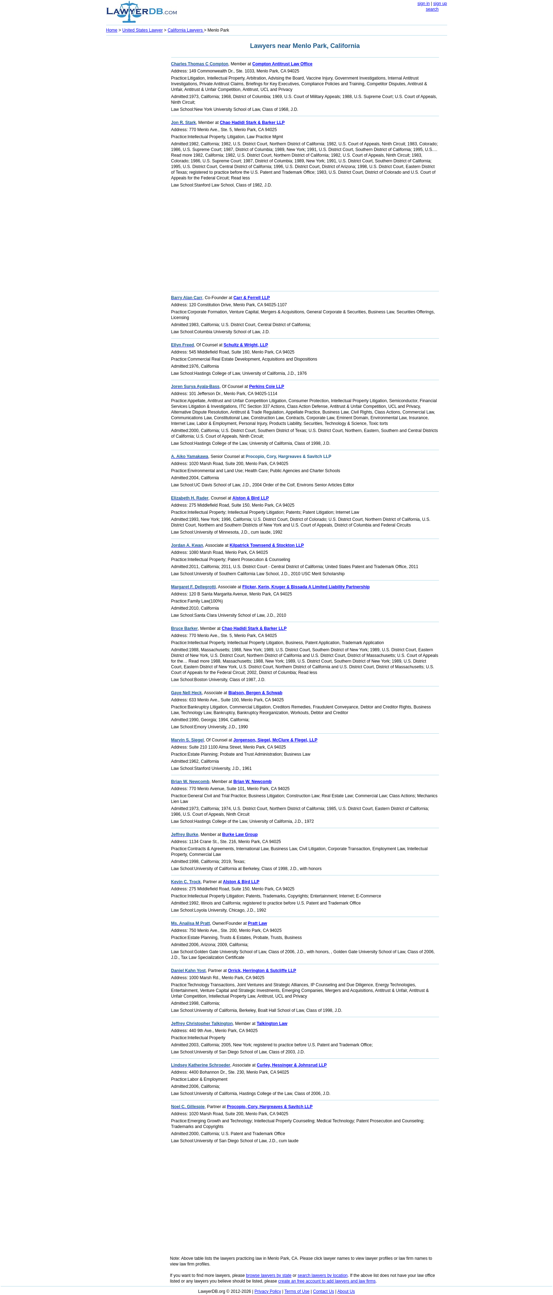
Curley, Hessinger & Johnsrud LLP (292, 1065)
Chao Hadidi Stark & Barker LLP (252, 122)
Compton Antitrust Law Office (282, 63)
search (432, 9)
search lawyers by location (323, 1275)
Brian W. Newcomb (252, 781)
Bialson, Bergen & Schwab (255, 692)
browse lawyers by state (269, 1275)
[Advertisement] (134, 144)
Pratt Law (257, 923)
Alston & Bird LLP (250, 498)
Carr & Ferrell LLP (251, 297)
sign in (423, 3)
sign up (440, 3)
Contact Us (323, 1291)
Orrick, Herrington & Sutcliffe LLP (262, 970)
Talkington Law (272, 1023)
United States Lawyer (142, 30)
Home (112, 30)
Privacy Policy (268, 1291)
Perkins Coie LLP (266, 386)
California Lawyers (186, 30)
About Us (346, 1291)
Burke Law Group (240, 834)
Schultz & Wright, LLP (246, 344)
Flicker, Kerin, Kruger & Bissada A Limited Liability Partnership (306, 586)
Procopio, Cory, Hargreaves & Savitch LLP (270, 1106)
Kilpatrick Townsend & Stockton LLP (266, 545)
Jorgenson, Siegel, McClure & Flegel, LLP (275, 740)
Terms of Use (297, 1291)
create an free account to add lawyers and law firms (326, 1281)
